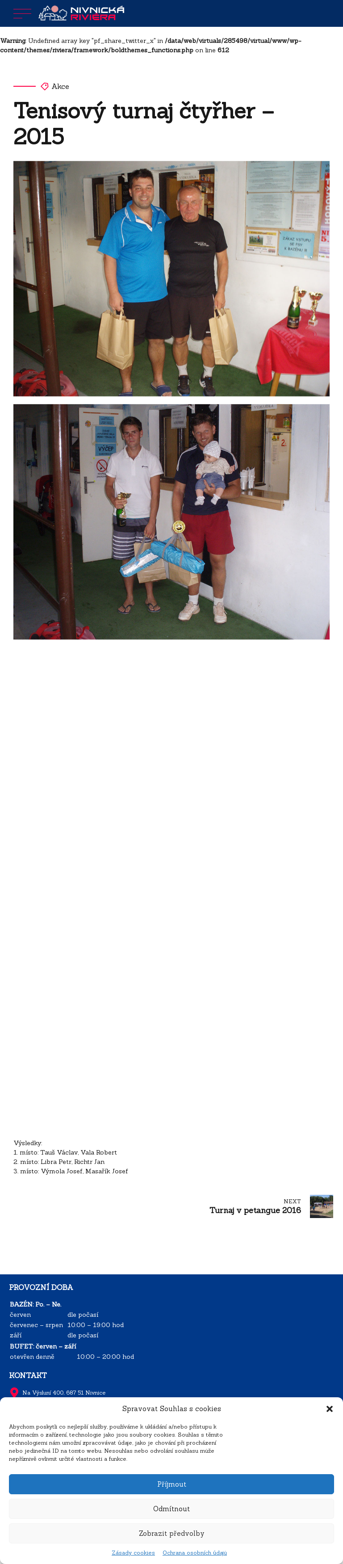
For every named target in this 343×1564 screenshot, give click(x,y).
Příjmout (171, 1484)
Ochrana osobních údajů (195, 1552)
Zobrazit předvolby (172, 1533)
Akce (60, 86)
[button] (329, 1408)
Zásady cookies (133, 1552)
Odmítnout (171, 1509)
